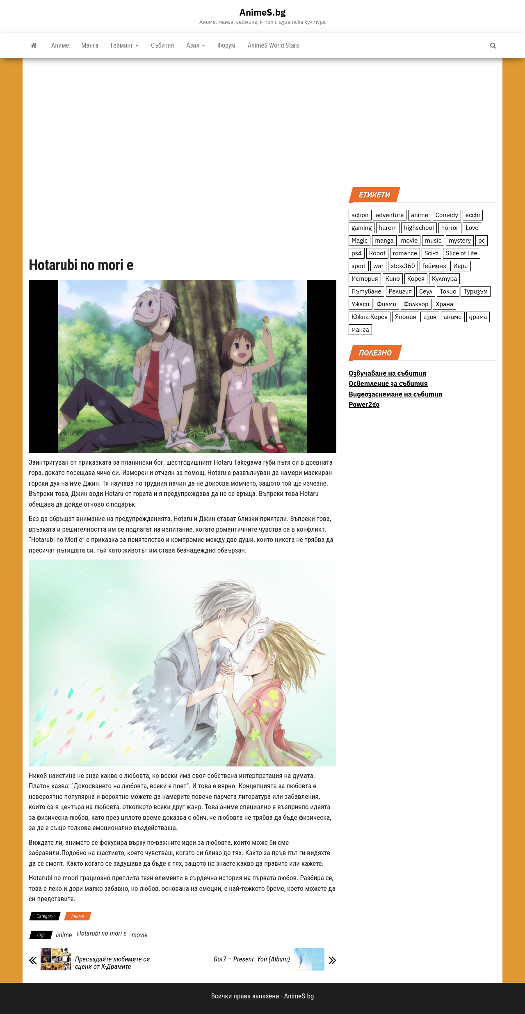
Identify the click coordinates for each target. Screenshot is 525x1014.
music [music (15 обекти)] (433, 240)
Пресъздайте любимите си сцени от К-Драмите (112, 962)
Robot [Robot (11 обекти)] (377, 253)
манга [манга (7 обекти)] (360, 329)
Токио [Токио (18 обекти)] (448, 291)
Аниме (60, 45)
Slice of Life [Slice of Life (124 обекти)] (461, 253)
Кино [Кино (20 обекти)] (393, 278)
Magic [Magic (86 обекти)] (360, 240)
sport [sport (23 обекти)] (359, 266)
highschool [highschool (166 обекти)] (419, 228)
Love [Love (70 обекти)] (472, 228)
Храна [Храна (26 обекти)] (444, 304)
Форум (226, 45)
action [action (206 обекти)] (360, 215)
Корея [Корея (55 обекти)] (416, 278)
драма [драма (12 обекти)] (478, 317)
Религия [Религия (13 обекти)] (400, 291)
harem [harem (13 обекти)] (388, 228)
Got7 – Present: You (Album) (252, 959)
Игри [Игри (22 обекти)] (460, 266)
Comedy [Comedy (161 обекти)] (447, 215)
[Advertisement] (422, 121)
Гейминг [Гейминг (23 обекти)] (434, 266)
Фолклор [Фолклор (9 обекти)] (416, 304)
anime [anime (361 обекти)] (419, 215)
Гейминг (125, 45)
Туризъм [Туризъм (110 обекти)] (475, 291)
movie (140, 935)
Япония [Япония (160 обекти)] (405, 317)
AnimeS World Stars (273, 45)
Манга (89, 45)
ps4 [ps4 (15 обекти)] (357, 253)
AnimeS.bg (262, 12)
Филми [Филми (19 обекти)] (386, 304)
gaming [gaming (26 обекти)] (362, 228)
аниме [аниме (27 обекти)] (453, 317)
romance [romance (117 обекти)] (405, 253)
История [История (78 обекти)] (365, 278)
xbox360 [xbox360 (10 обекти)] (403, 266)
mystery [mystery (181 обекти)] (460, 240)
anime (64, 935)
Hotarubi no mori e (101, 933)
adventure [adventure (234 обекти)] (390, 215)
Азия (195, 45)
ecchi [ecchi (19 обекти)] (473, 215)
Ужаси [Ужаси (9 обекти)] (361, 304)
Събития (162, 45)
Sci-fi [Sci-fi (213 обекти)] (432, 253)
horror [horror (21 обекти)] (450, 228)
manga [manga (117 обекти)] (384, 240)
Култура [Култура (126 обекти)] (444, 278)
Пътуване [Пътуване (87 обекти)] (366, 291)
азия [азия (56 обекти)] (429, 317)
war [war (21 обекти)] (378, 266)
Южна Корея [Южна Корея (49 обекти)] (370, 317)
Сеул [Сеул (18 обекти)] (425, 291)
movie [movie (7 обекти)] (409, 240)
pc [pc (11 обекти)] (481, 240)
